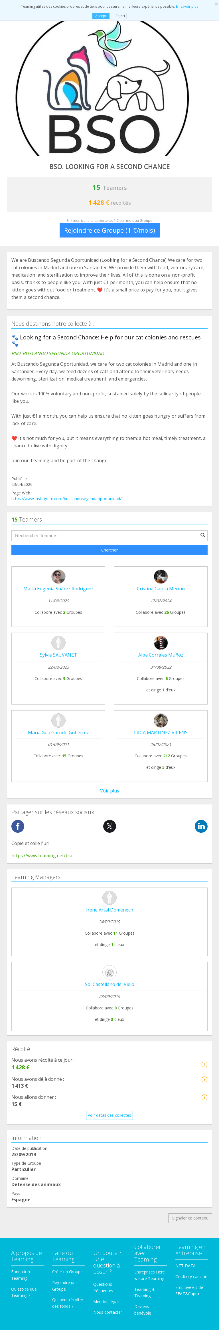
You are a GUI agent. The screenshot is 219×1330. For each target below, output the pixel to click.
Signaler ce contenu (190, 931)
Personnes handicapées (33, 1103)
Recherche (21, 1157)
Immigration (22, 1147)
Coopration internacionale (35, 1082)
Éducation (20, 1114)
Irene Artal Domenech (109, 623)
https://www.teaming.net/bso (42, 569)
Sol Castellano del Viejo (109, 698)
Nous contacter (107, 1026)
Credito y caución (191, 990)
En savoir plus (187, 6)
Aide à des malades (29, 1071)
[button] (204, 778)
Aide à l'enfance (25, 1136)
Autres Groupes (25, 1179)
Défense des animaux (31, 1093)
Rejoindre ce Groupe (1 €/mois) (109, 230)
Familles (18, 1125)
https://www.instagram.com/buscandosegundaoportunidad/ (66, 498)
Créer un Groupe (67, 985)
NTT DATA (185, 979)
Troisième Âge (24, 1168)
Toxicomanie (23, 1060)
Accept (100, 15)
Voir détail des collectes (109, 829)
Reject (120, 15)
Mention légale (107, 1015)
